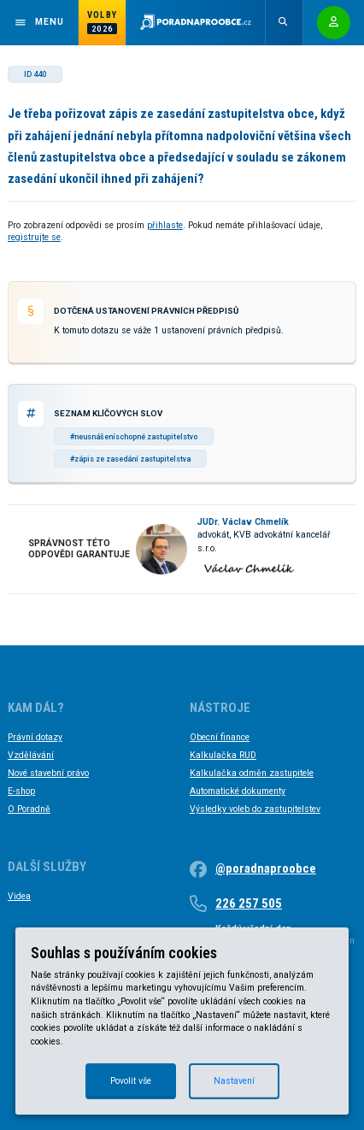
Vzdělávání (31, 755)
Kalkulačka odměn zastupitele (252, 773)
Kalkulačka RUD (223, 755)
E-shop (21, 791)
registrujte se (34, 237)
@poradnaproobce (265, 868)
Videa (19, 896)
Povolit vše (130, 1080)
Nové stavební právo (48, 773)
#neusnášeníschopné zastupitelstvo (133, 437)
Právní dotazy (35, 737)
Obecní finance (220, 737)
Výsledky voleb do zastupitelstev (255, 809)
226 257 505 (248, 903)
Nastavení (234, 1080)
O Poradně (29, 809)
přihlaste (165, 225)
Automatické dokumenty (237, 791)
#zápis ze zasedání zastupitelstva (130, 459)
